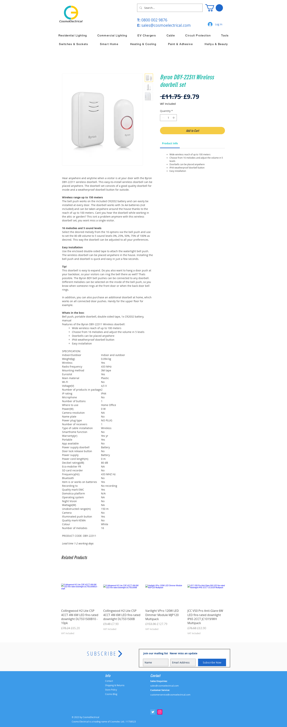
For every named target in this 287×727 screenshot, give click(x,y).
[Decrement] (163, 117)
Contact (109, 680)
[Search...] (169, 8)
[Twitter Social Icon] (152, 712)
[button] (214, 8)
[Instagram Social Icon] (159, 712)
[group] (143, 601)
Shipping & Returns (114, 685)
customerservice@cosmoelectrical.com (170, 694)
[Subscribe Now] (212, 662)
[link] (170, 143)
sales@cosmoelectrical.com (166, 25)
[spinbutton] (168, 117)
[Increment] (174, 117)
